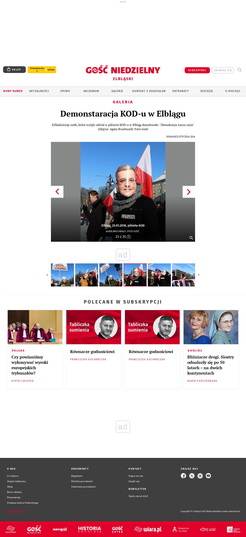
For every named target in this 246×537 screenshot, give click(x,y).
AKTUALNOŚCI (39, 91)
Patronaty (180, 91)
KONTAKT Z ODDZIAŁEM (149, 91)
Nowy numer (13, 91)
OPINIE (65, 91)
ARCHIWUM (91, 91)
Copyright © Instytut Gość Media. (197, 511)
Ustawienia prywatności (83, 486)
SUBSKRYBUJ (197, 70)
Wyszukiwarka (239, 69)
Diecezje (206, 91)
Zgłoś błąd (16, 511)
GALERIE (117, 91)
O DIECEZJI (232, 91)
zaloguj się (223, 70)
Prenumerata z (37, 69)
